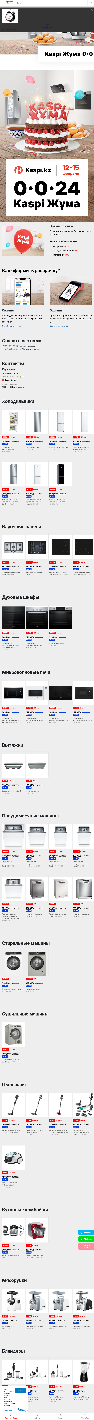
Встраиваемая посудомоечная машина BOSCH (34, 864)
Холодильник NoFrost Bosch (58, 447)
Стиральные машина (33, 989)
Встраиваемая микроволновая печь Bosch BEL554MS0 (11, 720)
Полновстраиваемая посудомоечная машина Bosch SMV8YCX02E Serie (11, 916)
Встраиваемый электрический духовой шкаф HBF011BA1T (10, 645)
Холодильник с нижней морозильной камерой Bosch (10, 502)
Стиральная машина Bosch (11, 989)
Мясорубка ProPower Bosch (35, 1326)
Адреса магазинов (59, 326)
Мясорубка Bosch (8, 1326)
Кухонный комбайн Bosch (11, 1255)
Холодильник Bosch (32, 447)
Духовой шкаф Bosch (56, 643)
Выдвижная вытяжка (33, 791)
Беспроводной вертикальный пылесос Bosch (81, 1133)
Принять (74, 1415)
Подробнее (10, 1414)
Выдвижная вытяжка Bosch (11, 791)
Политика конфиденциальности (30, 1414)
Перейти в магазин (11, 326)
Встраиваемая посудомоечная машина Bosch (10, 864)
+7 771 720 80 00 (10, 349)
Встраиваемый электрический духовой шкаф (34, 645)
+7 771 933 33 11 (10, 346)
